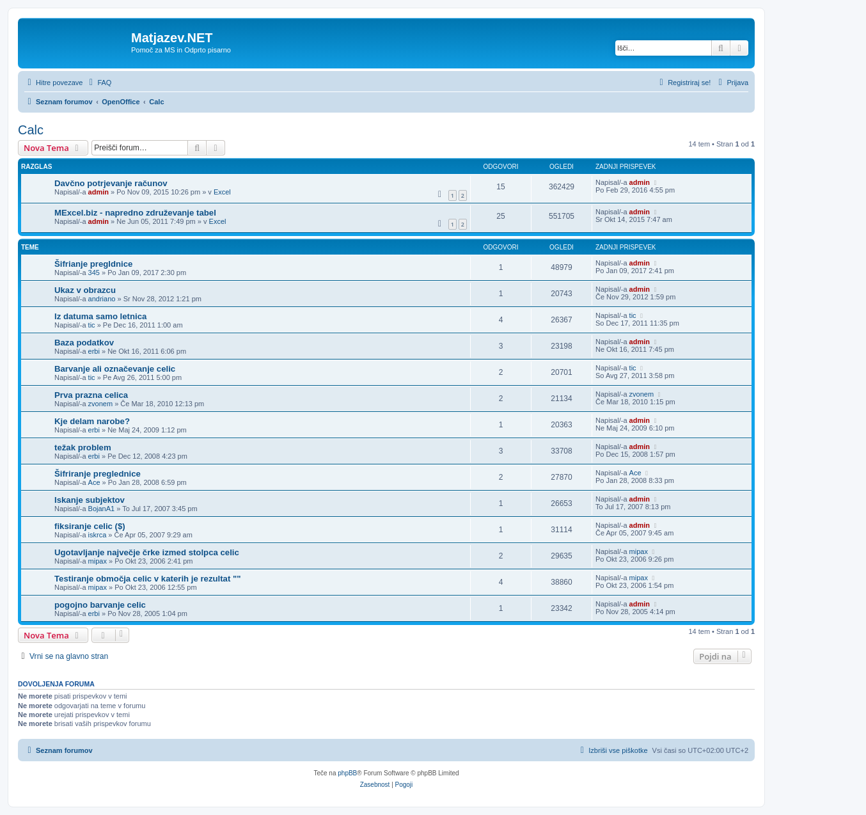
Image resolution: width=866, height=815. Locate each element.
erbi (94, 351)
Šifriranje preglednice (97, 474)
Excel (222, 192)
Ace (94, 482)
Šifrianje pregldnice (93, 264)
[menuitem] (98, 82)
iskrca (97, 535)
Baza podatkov (84, 342)
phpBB (347, 773)
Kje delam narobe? (92, 421)
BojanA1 (101, 508)
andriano (102, 299)
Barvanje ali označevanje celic (114, 369)
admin (98, 192)
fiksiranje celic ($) (89, 526)
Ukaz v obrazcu (85, 290)
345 (94, 272)
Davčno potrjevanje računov (111, 183)
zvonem (100, 404)
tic (91, 325)
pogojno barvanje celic (100, 605)
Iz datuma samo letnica (100, 316)
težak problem (82, 447)
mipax (97, 561)
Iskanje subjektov (89, 500)
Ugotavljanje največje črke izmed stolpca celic (146, 552)
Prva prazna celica (91, 395)
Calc (30, 130)
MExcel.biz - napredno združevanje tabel (135, 213)
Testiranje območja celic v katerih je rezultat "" (147, 578)
